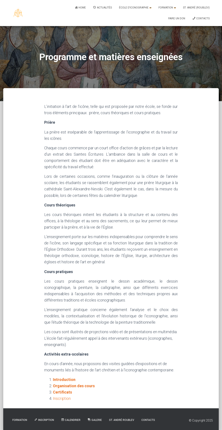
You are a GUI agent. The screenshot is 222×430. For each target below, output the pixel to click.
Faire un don (176, 18)
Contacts (148, 420)
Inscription (62, 398)
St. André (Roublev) (196, 7)
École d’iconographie (135, 7)
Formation (167, 7)
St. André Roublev (121, 420)
